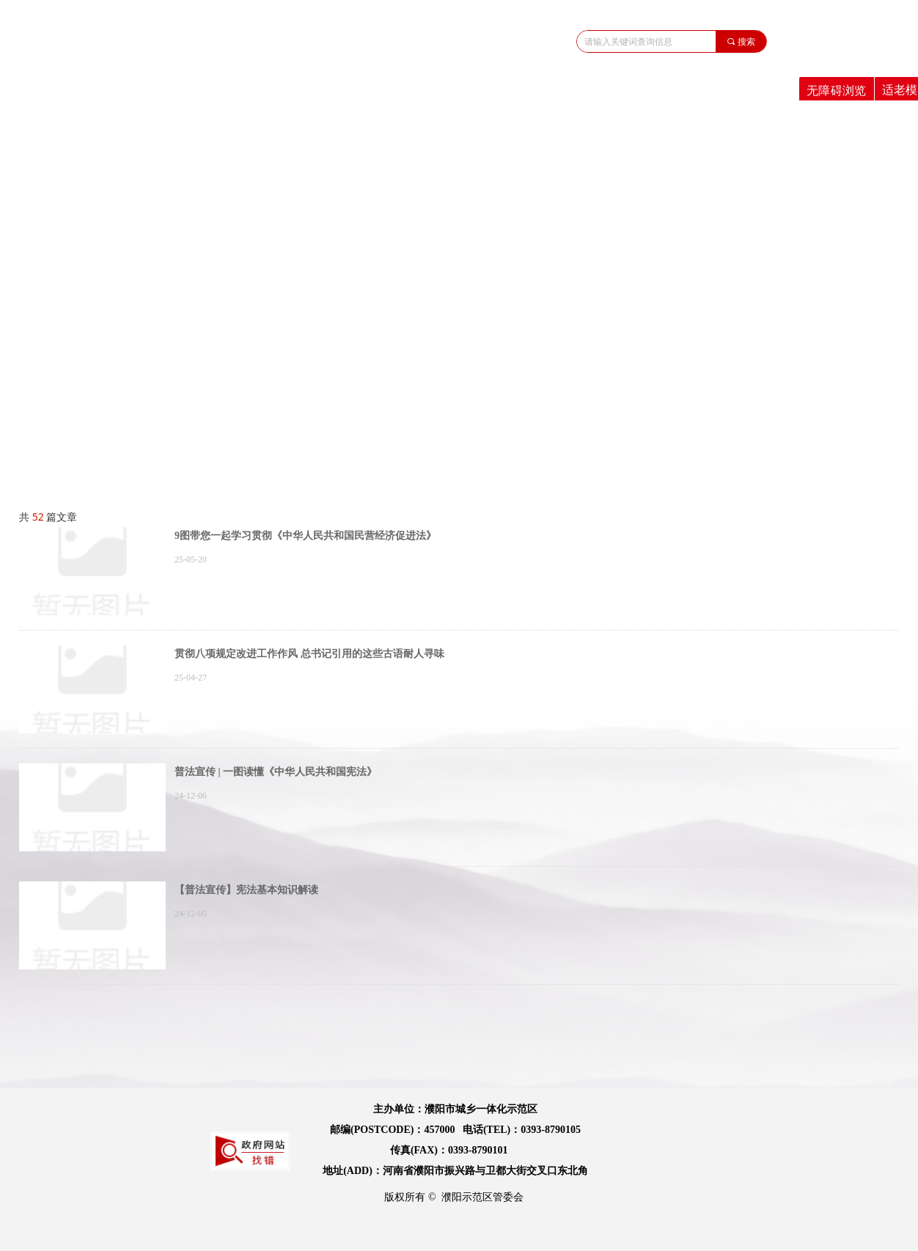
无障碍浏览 (837, 90)
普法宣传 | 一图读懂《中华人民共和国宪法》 (276, 771)
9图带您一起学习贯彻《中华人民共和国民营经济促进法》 (305, 535)
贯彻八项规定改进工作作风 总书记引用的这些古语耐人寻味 (309, 653)
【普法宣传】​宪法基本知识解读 (246, 889)
